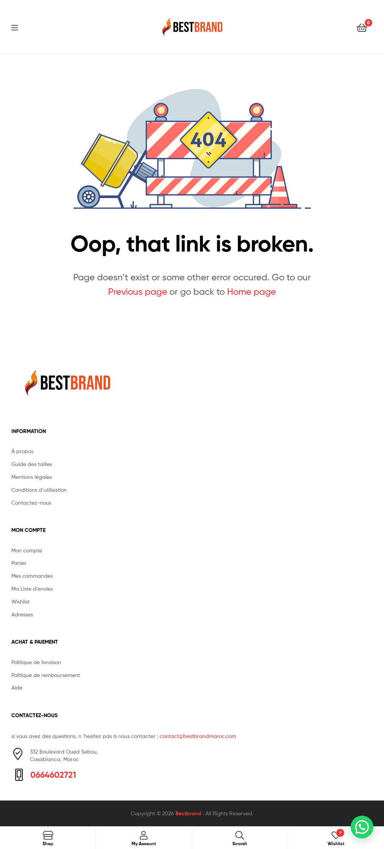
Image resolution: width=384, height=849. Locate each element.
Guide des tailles (31, 464)
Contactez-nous (31, 502)
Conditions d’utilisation (39, 489)
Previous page (137, 291)
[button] (362, 827)
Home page (251, 291)
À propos (22, 451)
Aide (16, 687)
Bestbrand (189, 813)
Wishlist (20, 601)
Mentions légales (31, 477)
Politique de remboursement (45, 675)
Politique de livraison (36, 662)
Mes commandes (32, 575)
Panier (19, 563)
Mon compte (26, 550)
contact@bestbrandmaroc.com (198, 736)
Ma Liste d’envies (32, 588)
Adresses (22, 614)
